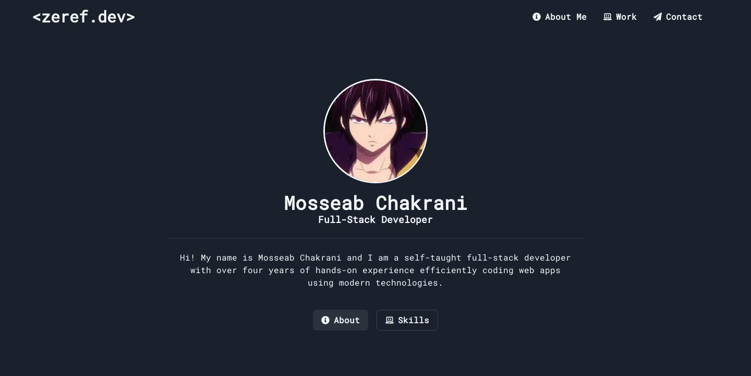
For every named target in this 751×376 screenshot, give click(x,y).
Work (620, 16)
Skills (407, 319)
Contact (677, 16)
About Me (559, 16)
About (340, 319)
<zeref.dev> (83, 16)
